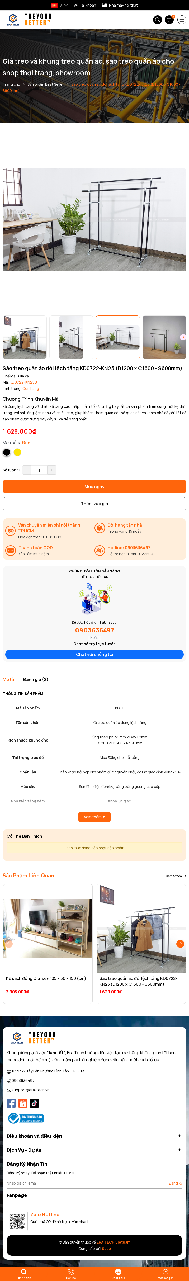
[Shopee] (22, 1103)
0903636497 (94, 630)
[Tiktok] (34, 1103)
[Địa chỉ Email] (94, 1183)
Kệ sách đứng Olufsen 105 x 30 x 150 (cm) (46, 978)
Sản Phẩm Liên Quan (28, 875)
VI (57, 5)
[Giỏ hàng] (170, 19)
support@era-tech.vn (30, 1089)
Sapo (106, 1248)
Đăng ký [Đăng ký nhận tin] (175, 1183)
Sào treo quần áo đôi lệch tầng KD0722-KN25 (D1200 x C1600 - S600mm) (138, 981)
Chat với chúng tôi (94, 654)
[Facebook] (11, 1103)
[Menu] (181, 19)
